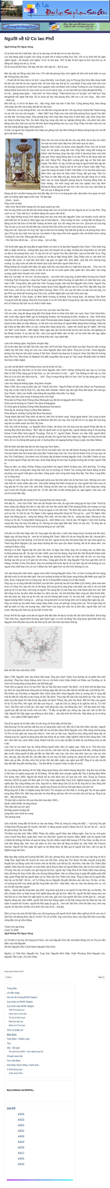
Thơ (9, 1043)
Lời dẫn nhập (13, 993)
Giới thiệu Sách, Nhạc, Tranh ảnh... (23, 1065)
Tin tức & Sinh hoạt (17, 1018)
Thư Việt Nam (13, 1060)
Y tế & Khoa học (14, 1069)
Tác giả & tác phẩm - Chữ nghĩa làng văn (26, 1051)
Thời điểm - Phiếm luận (18, 1039)
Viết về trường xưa (17, 1010)
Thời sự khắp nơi (15, 1030)
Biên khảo (12, 1034)
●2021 (21, 1130)
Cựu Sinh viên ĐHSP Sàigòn (20, 1006)
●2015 (21, 1164)
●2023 (21, 1119)
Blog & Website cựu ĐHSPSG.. (20, 1090)
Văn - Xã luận (13, 1048)
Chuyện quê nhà (15, 1056)
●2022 (21, 1125)
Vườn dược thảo (16, 1073)
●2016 (21, 1158)
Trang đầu (12, 988)
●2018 (21, 1147)
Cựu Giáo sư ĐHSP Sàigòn (20, 1001)
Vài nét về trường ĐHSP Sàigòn (22, 997)
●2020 (21, 1136)
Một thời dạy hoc (16, 1021)
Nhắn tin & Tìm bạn (17, 1025)
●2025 (21, 1114)
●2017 (21, 1153)
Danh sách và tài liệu (18, 1014)
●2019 (21, 1142)
